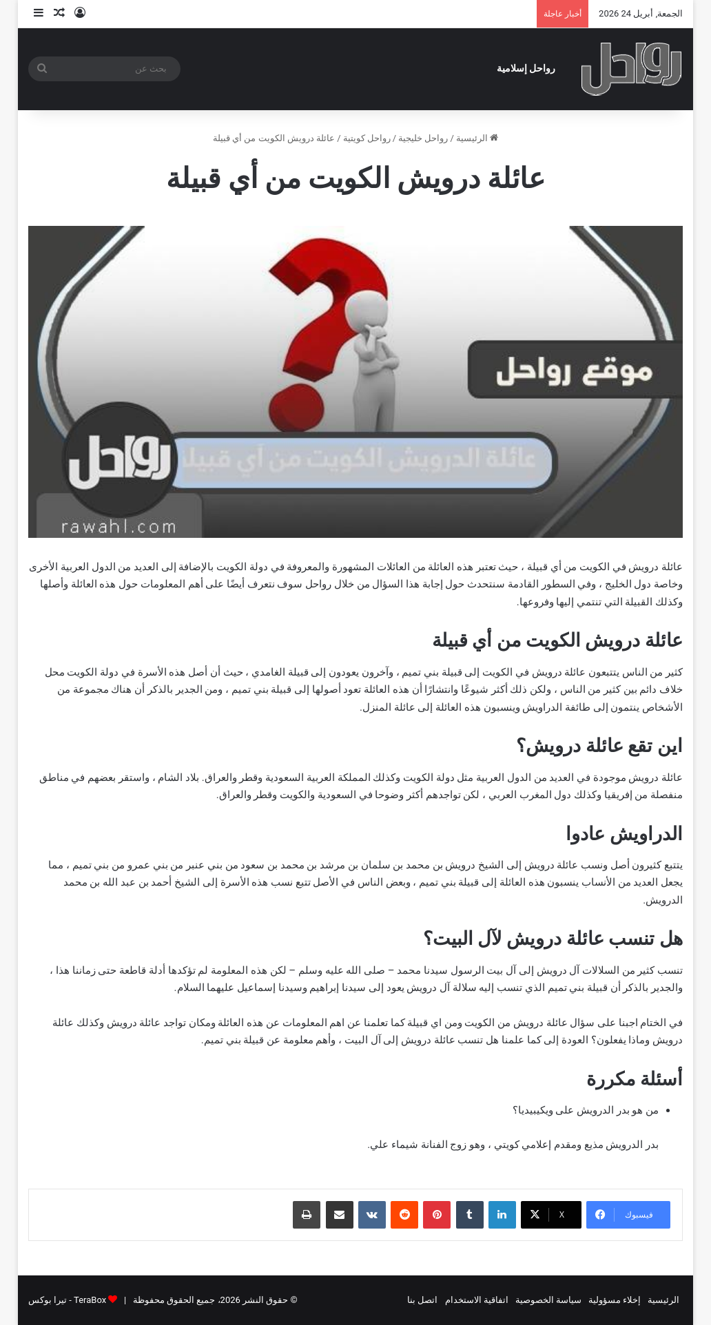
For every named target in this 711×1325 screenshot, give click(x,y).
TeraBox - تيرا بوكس (67, 1300)
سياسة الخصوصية (548, 1300)
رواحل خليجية (423, 138)
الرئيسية (477, 138)
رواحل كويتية (367, 138)
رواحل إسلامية (526, 68)
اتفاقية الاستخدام (476, 1300)
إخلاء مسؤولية (614, 1300)
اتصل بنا (422, 1300)
